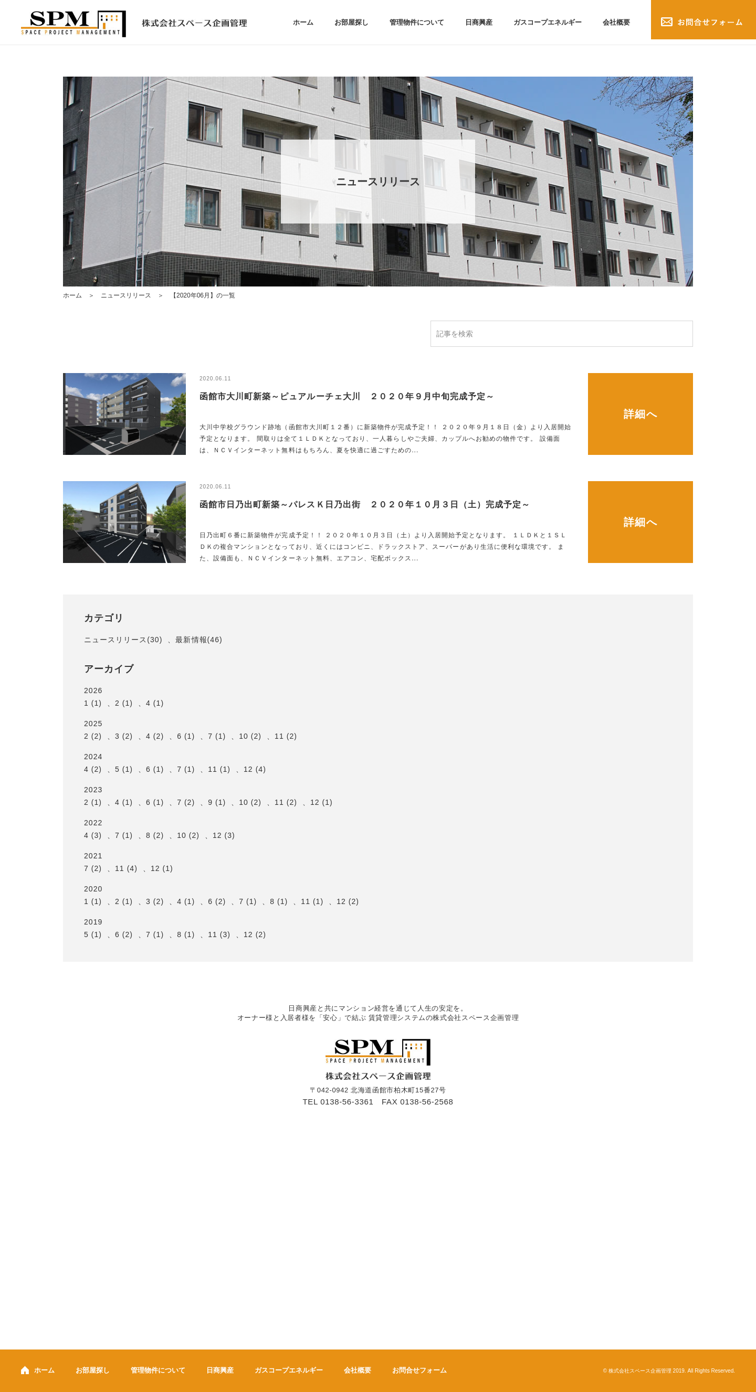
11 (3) (219, 934)
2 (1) (124, 703)
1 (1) (93, 703)
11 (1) (219, 769)
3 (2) (124, 736)
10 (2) (250, 736)
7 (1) (217, 736)
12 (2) (348, 901)
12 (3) (224, 835)
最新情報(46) (198, 639)
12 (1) (321, 802)
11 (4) (126, 868)
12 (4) (255, 769)
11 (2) (286, 736)
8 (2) (155, 835)
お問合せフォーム (419, 1370)
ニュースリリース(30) (123, 639)
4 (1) (155, 703)
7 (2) (186, 802)
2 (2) (93, 736)
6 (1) (186, 736)
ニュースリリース (126, 295)
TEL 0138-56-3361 (338, 1101)
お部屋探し (351, 22)
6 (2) (217, 901)
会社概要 (616, 22)
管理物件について (417, 22)
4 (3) (93, 835)
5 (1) (124, 769)
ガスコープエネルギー (547, 22)
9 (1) (217, 802)
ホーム (303, 22)
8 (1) (279, 901)
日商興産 (478, 22)
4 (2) (155, 736)
